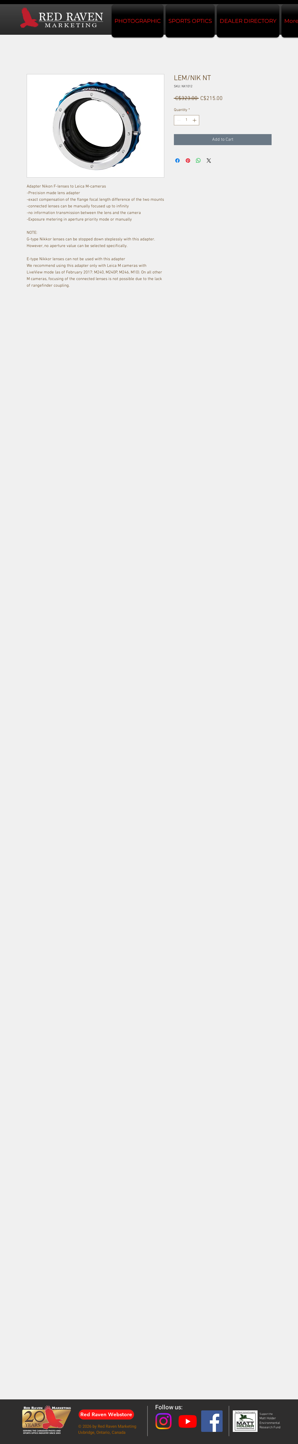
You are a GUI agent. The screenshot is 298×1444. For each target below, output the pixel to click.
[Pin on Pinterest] (188, 160)
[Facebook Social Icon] (212, 1421)
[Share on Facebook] (177, 160)
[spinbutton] (187, 120)
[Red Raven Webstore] (106, 1414)
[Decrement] (178, 120)
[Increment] (195, 120)
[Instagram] (163, 1421)
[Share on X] (209, 160)
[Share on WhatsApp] (198, 160)
